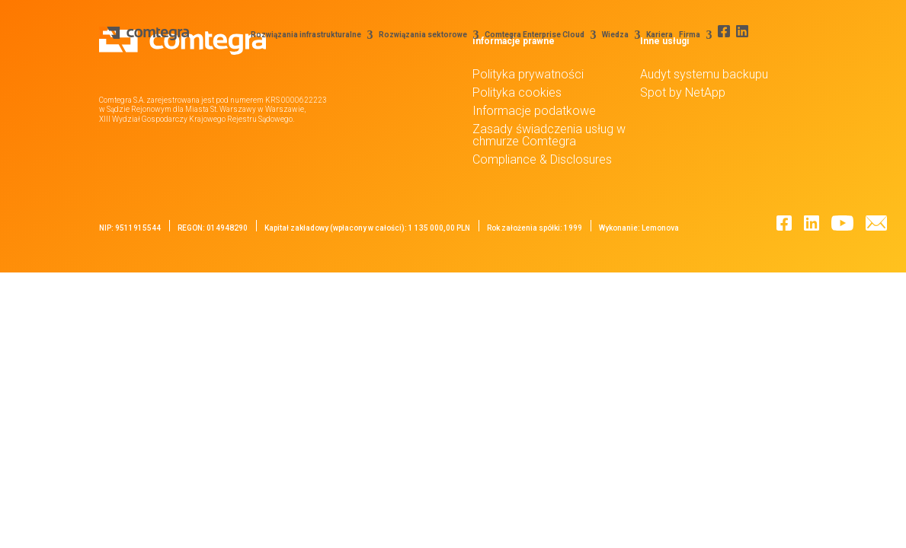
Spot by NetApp (682, 92)
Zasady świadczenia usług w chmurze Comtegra (549, 135)
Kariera (652, 34)
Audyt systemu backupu (704, 74)
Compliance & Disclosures (542, 159)
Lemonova (660, 228)
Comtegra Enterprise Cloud (528, 34)
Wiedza (608, 34)
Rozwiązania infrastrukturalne (299, 34)
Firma (682, 34)
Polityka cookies (517, 92)
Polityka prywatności (528, 74)
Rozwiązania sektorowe (416, 34)
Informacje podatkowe (534, 111)
